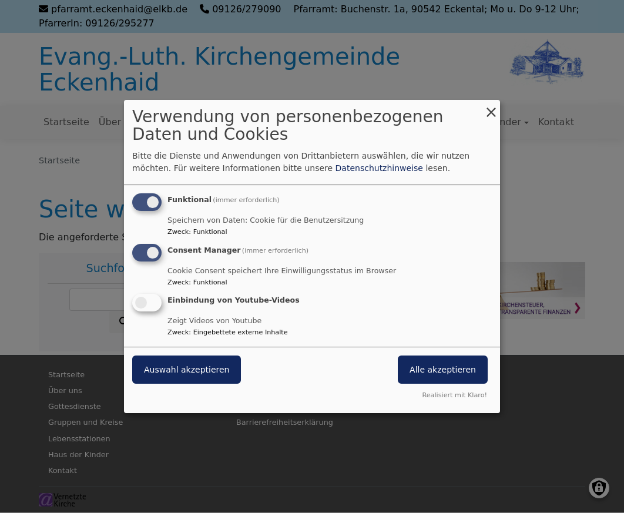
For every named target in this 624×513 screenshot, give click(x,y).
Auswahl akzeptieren (186, 370)
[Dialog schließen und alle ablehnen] (491, 107)
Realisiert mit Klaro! (454, 395)
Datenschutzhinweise (379, 168)
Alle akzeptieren (443, 370)
